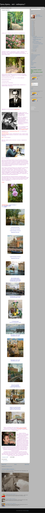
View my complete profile (38, 16)
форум (32, 88)
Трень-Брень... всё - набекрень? (12, 4)
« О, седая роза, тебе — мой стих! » (10, 503)
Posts (33, 83)
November (34, 49)
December (34, 36)
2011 (33, 31)
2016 (33, 25)
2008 (33, 35)
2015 (33, 26)
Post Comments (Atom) (9, 466)
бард (31, 61)
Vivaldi (32, 60)
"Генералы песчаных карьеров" (35, 54)
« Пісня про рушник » (36, 45)
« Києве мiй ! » (35, 48)
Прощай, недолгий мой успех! (37, 42)
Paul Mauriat (32, 59)
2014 (33, 27)
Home (15, 464)
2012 (33, 30)
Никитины (32, 63)
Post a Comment (5, 460)
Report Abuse (33, 67)
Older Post (27, 464)
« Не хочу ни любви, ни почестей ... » (8, 469)
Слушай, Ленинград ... (36, 41)
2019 (33, 21)
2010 (33, 32)
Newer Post (4, 464)
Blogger (27, 510)
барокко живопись (33, 62)
